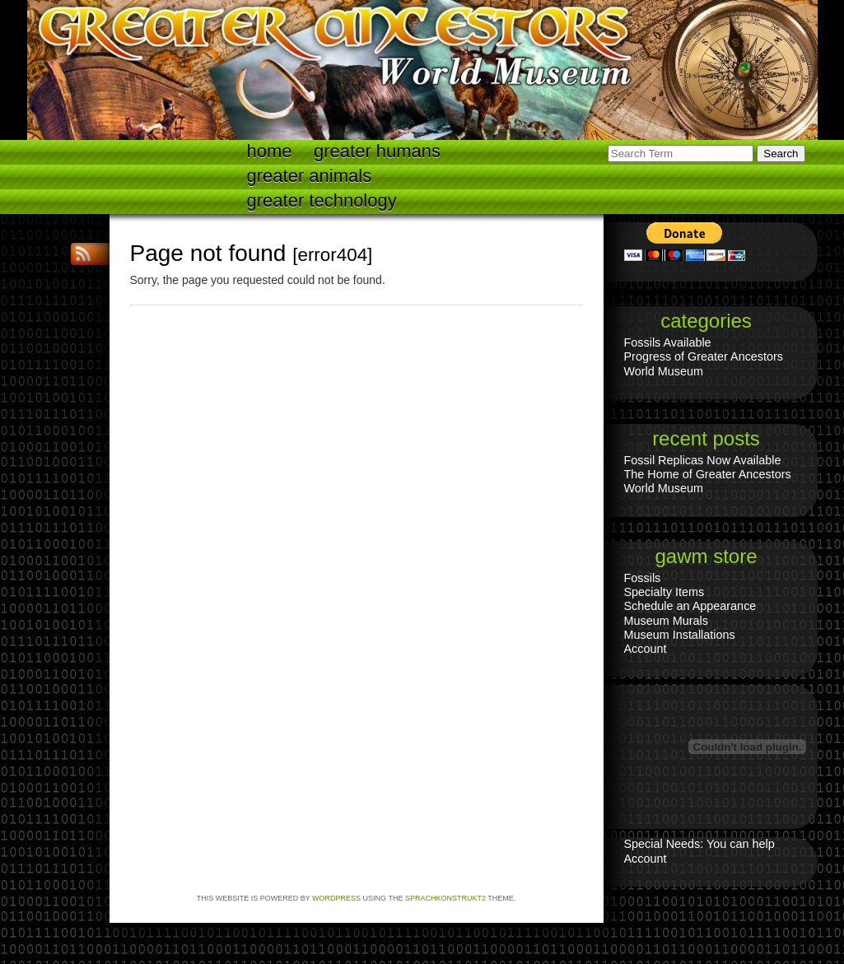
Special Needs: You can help (699, 843)
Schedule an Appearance (690, 605)
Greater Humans (377, 151)
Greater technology (322, 200)
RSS (85, 254)
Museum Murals (666, 620)
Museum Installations (679, 634)
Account (645, 648)
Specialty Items (664, 591)
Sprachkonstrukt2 (445, 898)
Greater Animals (309, 175)
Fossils (642, 577)
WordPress (336, 898)
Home (269, 151)
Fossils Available (667, 342)
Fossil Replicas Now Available (702, 460)
